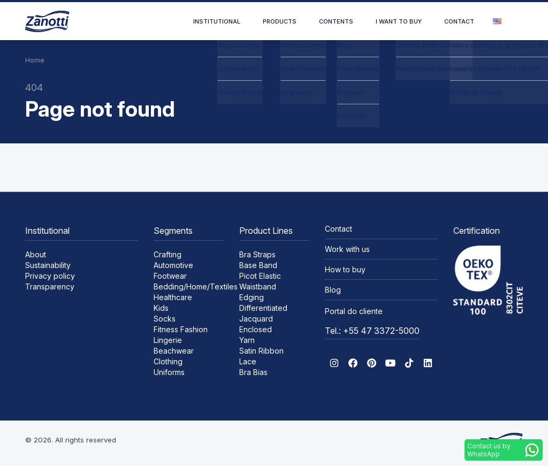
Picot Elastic (260, 275)
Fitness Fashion (181, 329)
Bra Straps (257, 254)
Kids (161, 307)
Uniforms (169, 372)
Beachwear (174, 350)
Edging (251, 297)
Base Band (258, 265)
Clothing (168, 361)
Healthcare (173, 297)
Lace (247, 361)
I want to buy (399, 21)
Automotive (173, 265)
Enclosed (255, 329)
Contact (459, 21)
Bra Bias (253, 372)
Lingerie (168, 340)
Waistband (257, 286)
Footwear (170, 275)
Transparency (49, 286)
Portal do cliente (354, 311)
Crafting (167, 254)
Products (279, 21)
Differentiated (263, 307)
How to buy (345, 269)
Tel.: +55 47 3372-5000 (372, 330)
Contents (336, 21)
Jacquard (256, 318)
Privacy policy (50, 275)
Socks (165, 318)
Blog (333, 289)
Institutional (216, 21)
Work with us (347, 249)
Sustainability (48, 265)
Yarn (247, 340)
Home (34, 60)
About (35, 254)
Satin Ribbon (261, 350)
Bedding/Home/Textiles (196, 286)
